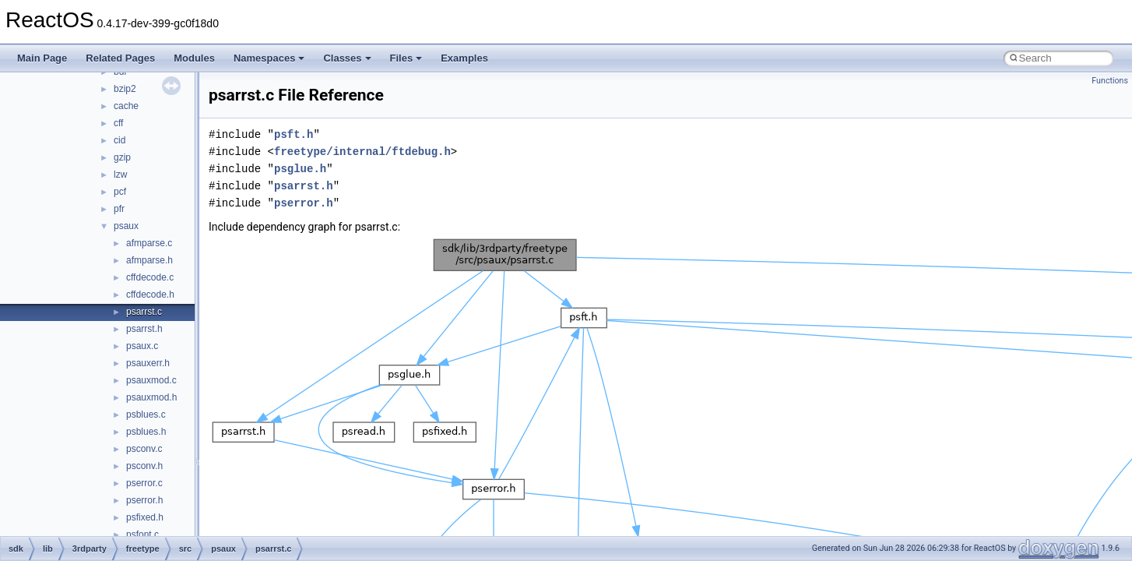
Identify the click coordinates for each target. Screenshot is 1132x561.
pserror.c (144, 483)
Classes (347, 58)
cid (119, 140)
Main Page (42, 58)
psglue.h (300, 168)
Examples (464, 58)
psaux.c (142, 345)
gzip (122, 157)
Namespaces (269, 58)
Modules (194, 58)
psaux (126, 226)
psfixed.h (144, 517)
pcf (120, 191)
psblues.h (146, 431)
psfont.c (142, 534)
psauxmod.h (151, 397)
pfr (119, 208)
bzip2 (125, 88)
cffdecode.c (150, 277)
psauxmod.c (151, 380)
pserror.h (144, 500)
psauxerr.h (148, 363)
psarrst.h (144, 328)
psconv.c (144, 448)
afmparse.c (149, 243)
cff (118, 123)
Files (406, 58)
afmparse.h (149, 260)
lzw (120, 174)
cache (126, 106)
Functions (1110, 81)
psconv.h (144, 465)
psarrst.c (144, 311)
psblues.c (146, 414)
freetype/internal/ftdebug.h (362, 151)
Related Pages (120, 58)
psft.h (293, 134)
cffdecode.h (150, 294)
